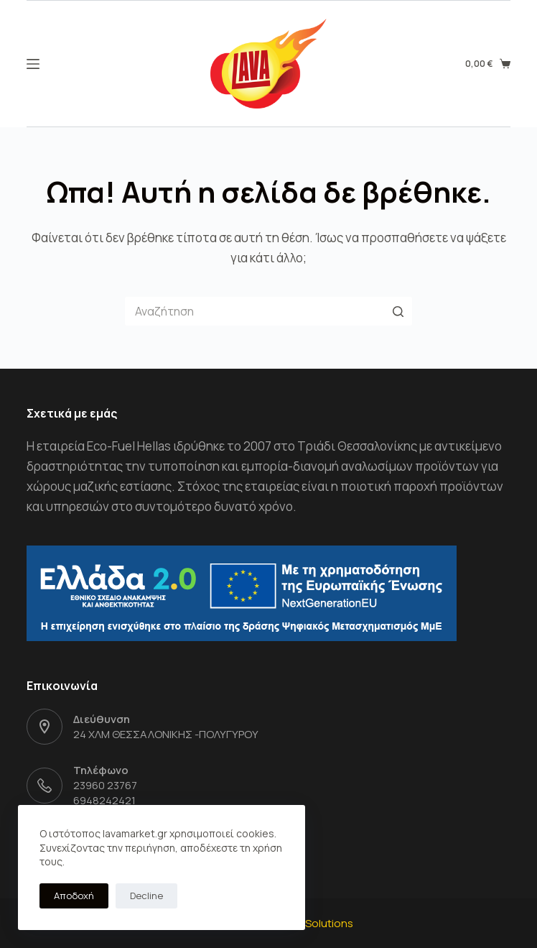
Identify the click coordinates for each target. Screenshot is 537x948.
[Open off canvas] (33, 63)
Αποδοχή (74, 895)
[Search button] (397, 311)
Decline (146, 895)
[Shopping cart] (487, 64)
